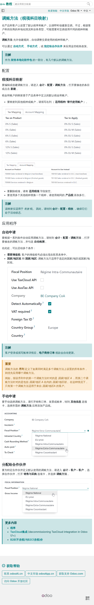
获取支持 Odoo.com (71, 573)
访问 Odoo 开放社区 (16, 581)
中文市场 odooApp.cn (41, 573)
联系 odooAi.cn (13, 573)
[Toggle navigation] (3, 10)
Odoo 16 (75, 10)
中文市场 (64, 10)
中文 (86, 10)
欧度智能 (52, 10)
